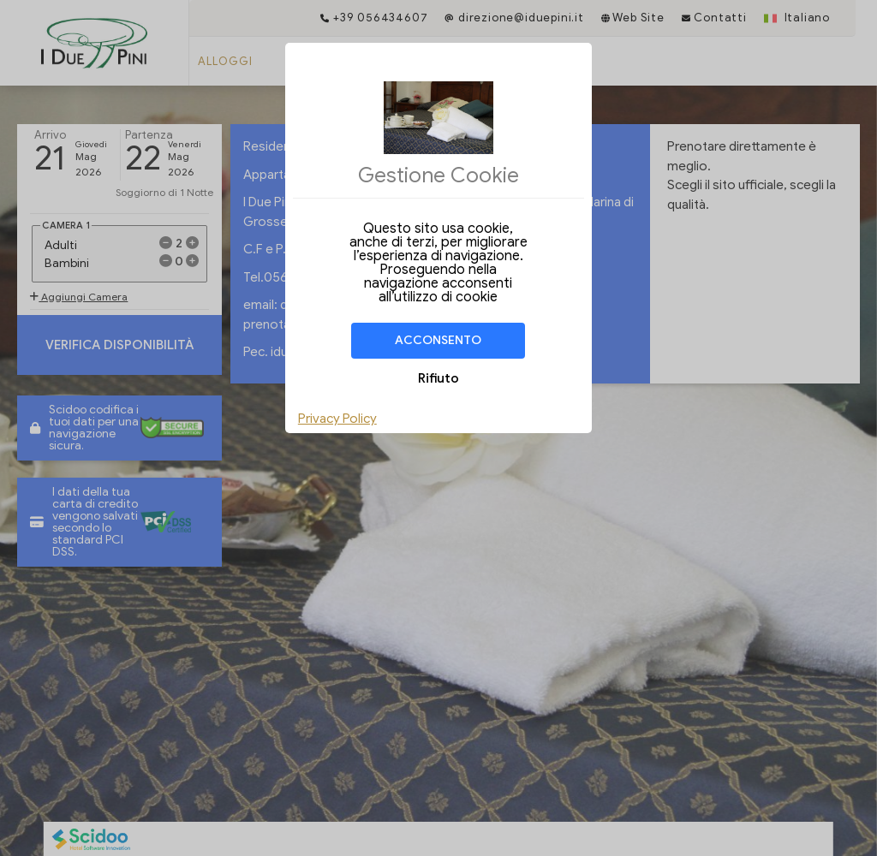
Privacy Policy (337, 418)
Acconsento (438, 340)
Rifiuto (438, 378)
